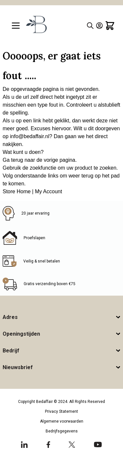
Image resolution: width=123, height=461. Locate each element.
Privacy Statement (61, 411)
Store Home (17, 191)
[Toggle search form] (90, 26)
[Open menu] (16, 25)
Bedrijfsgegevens (62, 431)
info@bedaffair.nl (29, 136)
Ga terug (13, 160)
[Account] (99, 26)
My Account (48, 191)
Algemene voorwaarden (61, 421)
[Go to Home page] (36, 24)
